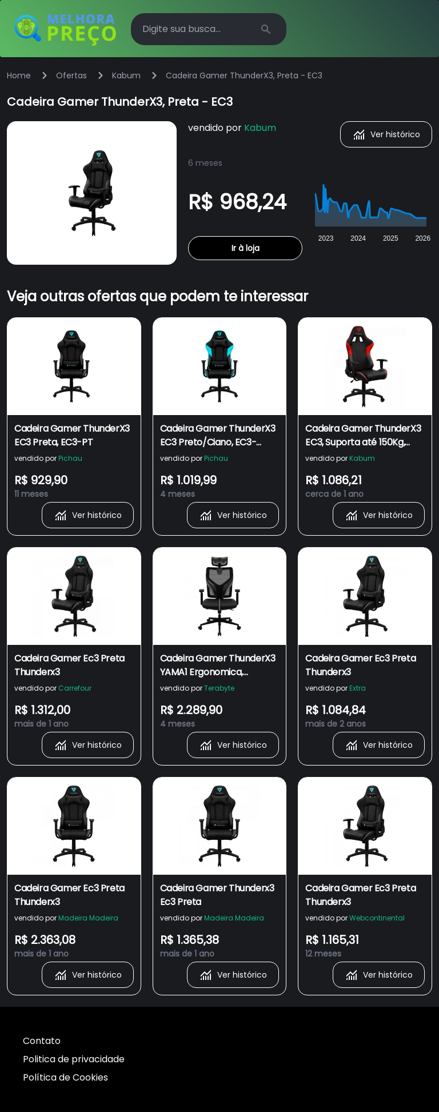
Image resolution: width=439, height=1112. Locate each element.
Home (19, 75)
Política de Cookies (65, 1077)
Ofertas (71, 75)
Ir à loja (246, 248)
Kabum (126, 75)
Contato (42, 1040)
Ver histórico (386, 134)
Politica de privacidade (74, 1059)
